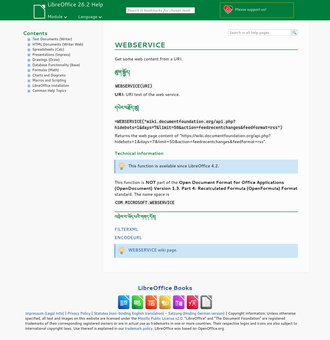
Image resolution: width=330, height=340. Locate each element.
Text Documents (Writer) (52, 39)
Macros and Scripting (49, 80)
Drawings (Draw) (46, 59)
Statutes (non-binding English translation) (129, 313)
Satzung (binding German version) (196, 313)
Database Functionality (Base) (56, 65)
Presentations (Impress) (51, 54)
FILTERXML (126, 229)
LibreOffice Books (165, 288)
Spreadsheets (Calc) (48, 49)
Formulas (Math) (45, 70)
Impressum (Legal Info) (44, 313)
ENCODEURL (128, 237)
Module (55, 16)
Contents (35, 33)
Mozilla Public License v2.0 (160, 318)
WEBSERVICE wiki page (152, 250)
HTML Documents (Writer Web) (57, 44)
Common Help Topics (49, 90)
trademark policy (138, 328)
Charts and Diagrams (49, 75)
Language (87, 16)
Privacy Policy (78, 313)
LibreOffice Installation (50, 85)
